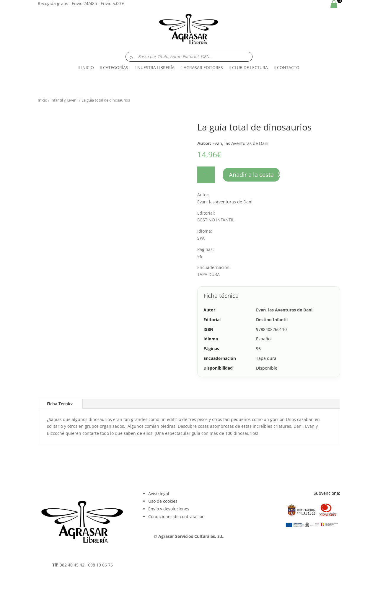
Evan (217, 143)
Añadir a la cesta (251, 175)
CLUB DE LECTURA (248, 67)
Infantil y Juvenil (64, 100)
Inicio (42, 100)
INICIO (86, 67)
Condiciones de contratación (176, 516)
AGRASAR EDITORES (202, 67)
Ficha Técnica (60, 403)
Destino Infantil (272, 319)
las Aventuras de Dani (246, 143)
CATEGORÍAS (114, 67)
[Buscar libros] (189, 57)
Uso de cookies (162, 501)
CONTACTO (286, 67)
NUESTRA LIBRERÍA (155, 67)
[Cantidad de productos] (206, 174)
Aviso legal (158, 493)
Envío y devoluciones (168, 509)
